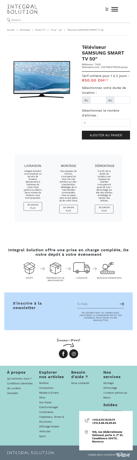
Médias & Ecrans (49, 392)
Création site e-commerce (109, 454)
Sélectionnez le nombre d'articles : (100, 113)
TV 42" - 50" (56, 30)
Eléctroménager (48, 407)
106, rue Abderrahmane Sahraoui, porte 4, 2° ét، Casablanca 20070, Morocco (107, 436)
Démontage (110, 388)
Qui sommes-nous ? (19, 378)
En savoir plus (32, 206)
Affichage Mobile (49, 426)
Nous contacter (80, 383)
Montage (108, 383)
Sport (42, 436)
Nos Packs (45, 402)
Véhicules (45, 431)
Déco (42, 397)
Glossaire (12, 393)
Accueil (10, 30)
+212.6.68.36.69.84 (104, 423)
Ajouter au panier (106, 135)
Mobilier (44, 383)
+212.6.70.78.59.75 (103, 419)
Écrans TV (40, 30)
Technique (25, 30)
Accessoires (46, 388)
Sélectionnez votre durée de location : (104, 90)
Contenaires (46, 412)
